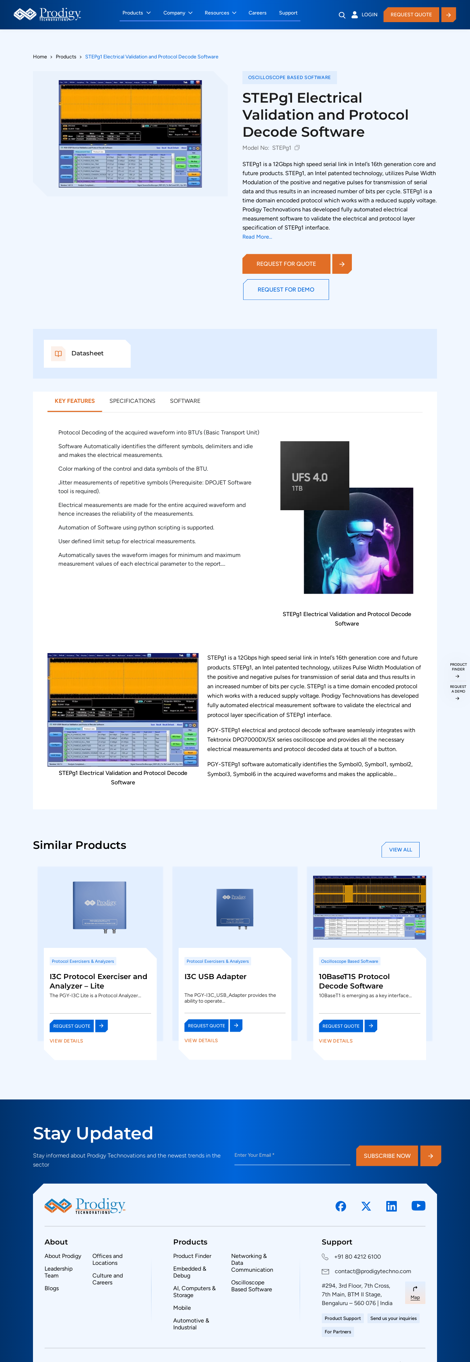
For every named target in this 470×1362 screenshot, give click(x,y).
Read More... (257, 237)
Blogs (52, 1288)
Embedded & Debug (189, 1272)
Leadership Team (58, 1272)
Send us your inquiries (393, 1318)
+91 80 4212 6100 (357, 1256)
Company (176, 13)
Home (40, 57)
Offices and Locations (107, 1259)
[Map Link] (415, 1292)
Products (138, 13)
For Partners (338, 1331)
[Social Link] (341, 1206)
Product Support (343, 1318)
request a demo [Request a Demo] (458, 689)
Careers (259, 13)
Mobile (182, 1307)
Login (360, 14)
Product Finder (192, 1255)
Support (290, 13)
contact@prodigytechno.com (373, 1271)
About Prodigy (63, 1255)
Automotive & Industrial (191, 1324)
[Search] (337, 15)
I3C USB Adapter (215, 976)
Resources (219, 13)
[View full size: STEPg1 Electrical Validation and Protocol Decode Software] (130, 134)
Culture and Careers (107, 1279)
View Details (66, 1041)
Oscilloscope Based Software (251, 1286)
